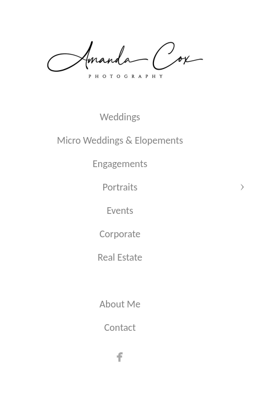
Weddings (120, 117)
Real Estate (120, 257)
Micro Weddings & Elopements (120, 140)
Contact (120, 327)
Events (120, 210)
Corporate (119, 234)
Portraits (120, 187)
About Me (119, 304)
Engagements (120, 164)
